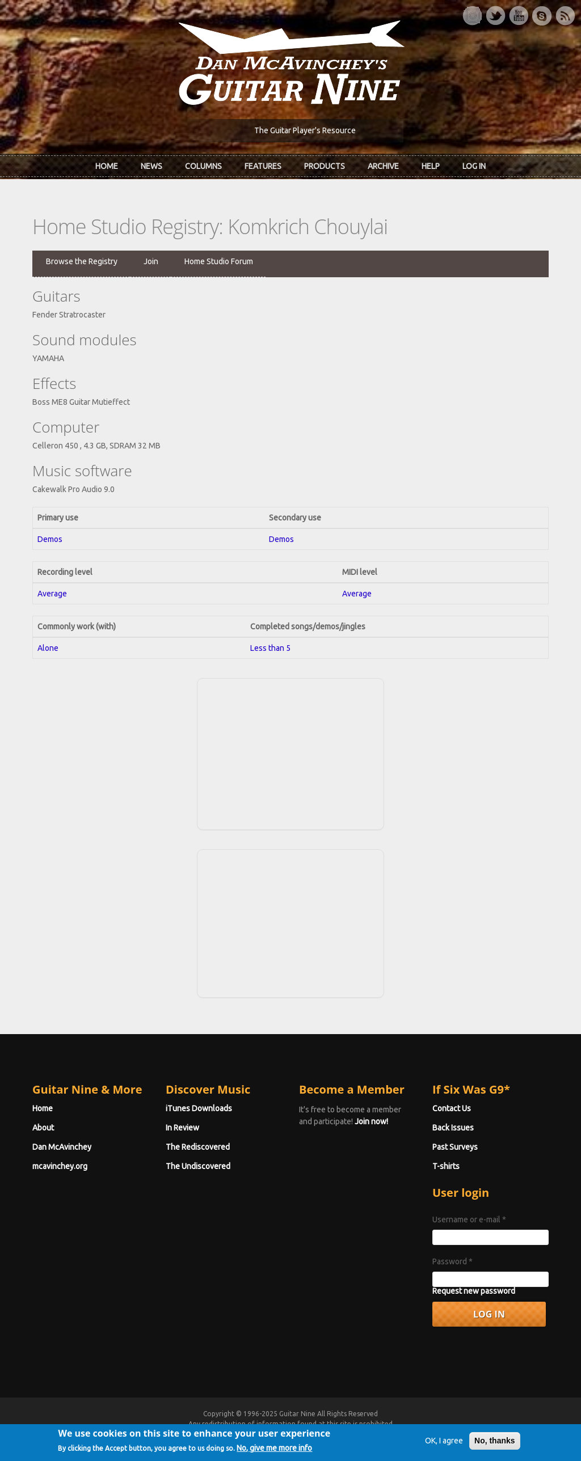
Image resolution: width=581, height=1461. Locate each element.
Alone (47, 648)
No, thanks (494, 1444)
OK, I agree (444, 1444)
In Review (182, 1127)
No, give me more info (274, 1451)
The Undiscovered (198, 1166)
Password (452, 1261)
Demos (49, 539)
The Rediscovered (198, 1146)
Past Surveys (455, 1146)
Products (324, 166)
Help (431, 166)
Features (263, 166)
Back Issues (453, 1127)
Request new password (473, 1290)
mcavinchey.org (59, 1166)
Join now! (371, 1121)
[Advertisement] (290, 752)
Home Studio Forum (218, 261)
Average (52, 593)
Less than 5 (270, 648)
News (151, 166)
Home (106, 166)
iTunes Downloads (199, 1108)
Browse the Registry (81, 261)
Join (151, 261)
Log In (474, 166)
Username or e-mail (469, 1219)
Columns (203, 166)
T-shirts (446, 1166)
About (43, 1127)
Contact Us (451, 1108)
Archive (383, 166)
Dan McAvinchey (61, 1146)
